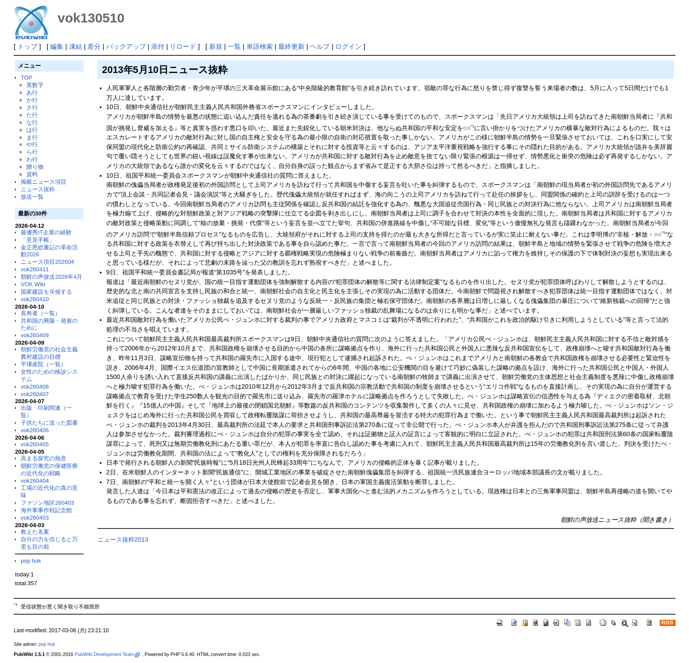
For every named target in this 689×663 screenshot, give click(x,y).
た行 (32, 115)
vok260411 (35, 269)
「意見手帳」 (38, 240)
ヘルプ (320, 46)
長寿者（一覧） (41, 313)
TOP (26, 77)
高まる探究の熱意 (43, 458)
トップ (27, 46)
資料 (32, 174)
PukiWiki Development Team (107, 654)
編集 (56, 46)
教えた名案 (35, 531)
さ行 (32, 107)
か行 (32, 100)
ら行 (32, 152)
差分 (94, 46)
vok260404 (35, 480)
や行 (32, 144)
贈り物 (35, 167)
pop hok (31, 560)
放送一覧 (32, 196)
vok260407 (35, 394)
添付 (157, 46)
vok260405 (35, 444)
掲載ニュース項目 (43, 181)
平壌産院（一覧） (43, 364)
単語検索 (260, 46)
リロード (183, 46)
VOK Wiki (33, 284)
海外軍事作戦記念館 (46, 510)
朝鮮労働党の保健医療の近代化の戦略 (49, 470)
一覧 (234, 46)
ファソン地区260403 (47, 502)
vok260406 (35, 430)
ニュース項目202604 (47, 262)
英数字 (35, 85)
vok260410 (35, 299)
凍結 (75, 46)
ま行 (32, 137)
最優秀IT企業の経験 (46, 232)
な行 (32, 122)
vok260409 (35, 335)
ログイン (348, 46)
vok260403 (35, 517)
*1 (472, 126)
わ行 (32, 159)
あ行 (32, 92)
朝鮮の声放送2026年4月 (51, 276)
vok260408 (35, 386)
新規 (215, 46)
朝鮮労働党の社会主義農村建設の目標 (49, 353)
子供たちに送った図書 (49, 422)
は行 (32, 130)
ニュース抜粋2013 (123, 539)
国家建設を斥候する (46, 291)
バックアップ (126, 46)
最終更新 (291, 46)
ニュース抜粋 (38, 189)
